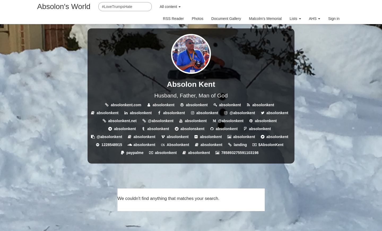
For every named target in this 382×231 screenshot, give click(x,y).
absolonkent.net (122, 121)
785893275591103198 (239, 153)
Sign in (334, 18)
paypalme (135, 153)
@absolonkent (242, 113)
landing (240, 145)
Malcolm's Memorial (265, 18)
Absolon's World (63, 6)
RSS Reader (173, 18)
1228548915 (111, 145)
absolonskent (192, 129)
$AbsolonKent (271, 145)
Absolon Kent (191, 84)
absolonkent (163, 105)
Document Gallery (226, 18)
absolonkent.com (126, 105)
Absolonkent (178, 145)
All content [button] (170, 7)
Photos (197, 18)
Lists (295, 18)
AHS (314, 18)
